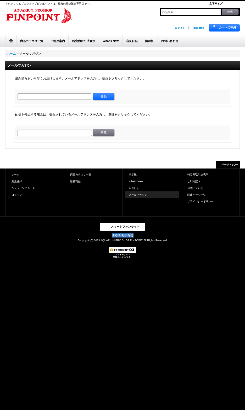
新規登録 (198, 27)
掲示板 (133, 174)
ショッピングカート (23, 188)
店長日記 (134, 188)
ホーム (15, 174)
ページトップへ (230, 164)
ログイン (180, 27)
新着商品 (75, 181)
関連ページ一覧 (196, 194)
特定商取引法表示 (197, 174)
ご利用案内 (193, 181)
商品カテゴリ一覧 (80, 174)
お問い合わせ (195, 188)
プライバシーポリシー (200, 201)
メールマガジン (138, 194)
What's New (136, 181)
